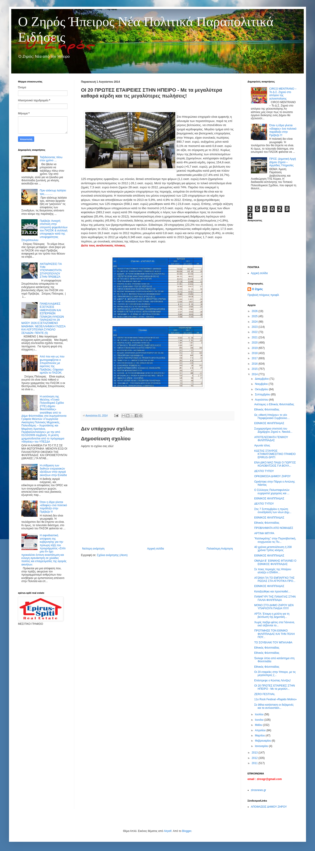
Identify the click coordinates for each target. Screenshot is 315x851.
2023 (255, 326)
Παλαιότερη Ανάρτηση (220, 548)
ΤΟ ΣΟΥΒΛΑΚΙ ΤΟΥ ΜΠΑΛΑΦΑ (273, 642)
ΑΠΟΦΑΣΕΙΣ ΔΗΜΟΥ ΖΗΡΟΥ (269, 806)
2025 (255, 316)
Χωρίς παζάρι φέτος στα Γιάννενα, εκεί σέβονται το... (274, 624)
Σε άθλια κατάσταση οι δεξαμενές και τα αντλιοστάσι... (274, 706)
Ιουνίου (259, 719)
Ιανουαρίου (262, 746)
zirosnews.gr (258, 790)
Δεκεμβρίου (262, 378)
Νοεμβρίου (262, 384)
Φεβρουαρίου (263, 740)
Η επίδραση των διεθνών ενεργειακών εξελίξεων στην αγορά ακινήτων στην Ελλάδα (53, 470)
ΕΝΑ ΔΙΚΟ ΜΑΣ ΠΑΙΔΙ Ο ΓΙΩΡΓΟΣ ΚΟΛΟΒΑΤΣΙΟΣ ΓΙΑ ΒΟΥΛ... (275, 464)
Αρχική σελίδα (155, 548)
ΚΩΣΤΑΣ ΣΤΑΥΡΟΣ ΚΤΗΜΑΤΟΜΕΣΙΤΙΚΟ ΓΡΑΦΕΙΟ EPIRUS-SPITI (275, 454)
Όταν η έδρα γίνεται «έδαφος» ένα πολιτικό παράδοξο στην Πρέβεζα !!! (53, 507)
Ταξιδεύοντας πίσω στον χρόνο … (51, 159)
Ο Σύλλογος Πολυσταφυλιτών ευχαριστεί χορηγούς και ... (271, 491)
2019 (255, 348)
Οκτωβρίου (262, 389)
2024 (255, 321)
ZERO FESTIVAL (264, 694)
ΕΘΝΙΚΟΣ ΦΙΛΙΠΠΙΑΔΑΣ (269, 423)
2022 (255, 332)
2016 (255, 363)
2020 (255, 342)
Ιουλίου (259, 714)
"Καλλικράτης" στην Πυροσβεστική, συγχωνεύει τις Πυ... (275, 540)
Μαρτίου (260, 735)
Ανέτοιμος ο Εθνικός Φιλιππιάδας (274, 404)
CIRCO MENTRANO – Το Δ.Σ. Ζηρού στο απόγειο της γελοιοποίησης (283, 93)
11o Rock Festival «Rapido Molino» (275, 699)
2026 (255, 311)
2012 (255, 758)
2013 (255, 752)
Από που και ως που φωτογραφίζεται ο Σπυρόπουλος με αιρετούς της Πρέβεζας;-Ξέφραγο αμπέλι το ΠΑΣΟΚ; (52, 364)
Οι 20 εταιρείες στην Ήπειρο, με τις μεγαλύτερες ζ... (275, 673)
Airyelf (167, 831)
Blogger (186, 831)
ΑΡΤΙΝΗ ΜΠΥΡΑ (264, 533)
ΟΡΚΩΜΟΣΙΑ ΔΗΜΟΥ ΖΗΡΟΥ (272, 476)
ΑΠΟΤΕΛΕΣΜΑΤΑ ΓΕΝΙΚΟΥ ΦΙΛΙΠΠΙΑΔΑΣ (271, 439)
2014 (255, 374)
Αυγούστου (262, 399)
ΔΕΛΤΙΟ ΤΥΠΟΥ (264, 471)
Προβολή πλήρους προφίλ (263, 295)
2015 (255, 368)
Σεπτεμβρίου (263, 394)
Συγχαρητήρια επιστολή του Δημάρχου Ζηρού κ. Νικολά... (273, 430)
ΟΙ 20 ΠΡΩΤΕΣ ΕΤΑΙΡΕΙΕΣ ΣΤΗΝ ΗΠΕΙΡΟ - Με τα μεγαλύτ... (274, 687)
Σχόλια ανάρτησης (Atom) (112, 555)
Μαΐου (259, 725)
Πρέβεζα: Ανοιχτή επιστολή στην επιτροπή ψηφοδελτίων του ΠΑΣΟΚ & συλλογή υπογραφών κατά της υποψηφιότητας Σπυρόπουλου (44, 230)
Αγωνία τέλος (262, 445)
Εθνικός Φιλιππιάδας (266, 409)
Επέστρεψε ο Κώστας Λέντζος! (272, 680)
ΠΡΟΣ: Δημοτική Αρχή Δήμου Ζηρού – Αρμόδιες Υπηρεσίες (282, 162)
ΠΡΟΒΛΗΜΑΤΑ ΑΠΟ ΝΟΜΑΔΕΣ (273, 528)
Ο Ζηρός (257, 289)
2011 (255, 763)
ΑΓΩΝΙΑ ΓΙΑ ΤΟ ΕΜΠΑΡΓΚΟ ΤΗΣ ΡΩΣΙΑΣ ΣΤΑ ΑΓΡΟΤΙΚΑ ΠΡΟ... (274, 579)
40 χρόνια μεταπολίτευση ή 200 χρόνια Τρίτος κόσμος (273, 548)
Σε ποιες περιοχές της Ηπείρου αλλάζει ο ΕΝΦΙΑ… (272, 571)
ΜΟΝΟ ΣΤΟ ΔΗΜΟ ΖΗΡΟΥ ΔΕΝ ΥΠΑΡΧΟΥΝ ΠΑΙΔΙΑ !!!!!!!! (274, 607)
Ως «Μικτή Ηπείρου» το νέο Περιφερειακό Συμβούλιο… (272, 416)
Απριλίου (260, 730)
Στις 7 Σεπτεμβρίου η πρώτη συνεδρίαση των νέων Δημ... (272, 510)
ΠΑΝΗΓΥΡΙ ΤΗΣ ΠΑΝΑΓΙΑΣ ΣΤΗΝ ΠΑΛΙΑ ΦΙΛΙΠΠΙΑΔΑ (275, 598)
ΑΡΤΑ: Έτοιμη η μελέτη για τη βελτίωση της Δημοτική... (271, 615)
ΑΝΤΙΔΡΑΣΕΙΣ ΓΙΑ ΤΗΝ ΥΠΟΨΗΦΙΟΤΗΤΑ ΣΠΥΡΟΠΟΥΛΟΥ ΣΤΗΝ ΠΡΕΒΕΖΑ (51, 270)
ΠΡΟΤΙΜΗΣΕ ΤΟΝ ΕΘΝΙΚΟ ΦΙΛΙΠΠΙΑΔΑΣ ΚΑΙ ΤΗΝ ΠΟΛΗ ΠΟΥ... (274, 634)
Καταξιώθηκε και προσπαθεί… (272, 591)
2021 (255, 337)
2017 (255, 358)
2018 (255, 353)
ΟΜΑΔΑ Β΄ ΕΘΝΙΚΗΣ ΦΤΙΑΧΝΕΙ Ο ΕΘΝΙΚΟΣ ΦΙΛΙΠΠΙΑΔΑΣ (275, 562)
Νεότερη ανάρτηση (93, 548)
